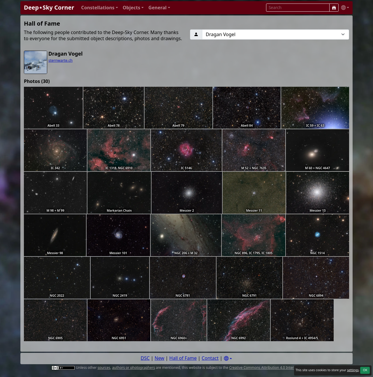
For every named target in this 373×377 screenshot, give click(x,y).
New (159, 358)
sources (104, 367)
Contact (210, 358)
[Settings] (228, 358)
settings (353, 370)
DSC (145, 358)
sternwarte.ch (60, 60)
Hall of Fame (183, 358)
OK (365, 370)
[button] (99, 7)
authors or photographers (133, 367)
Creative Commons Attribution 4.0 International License (274, 367)
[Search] (334, 7)
